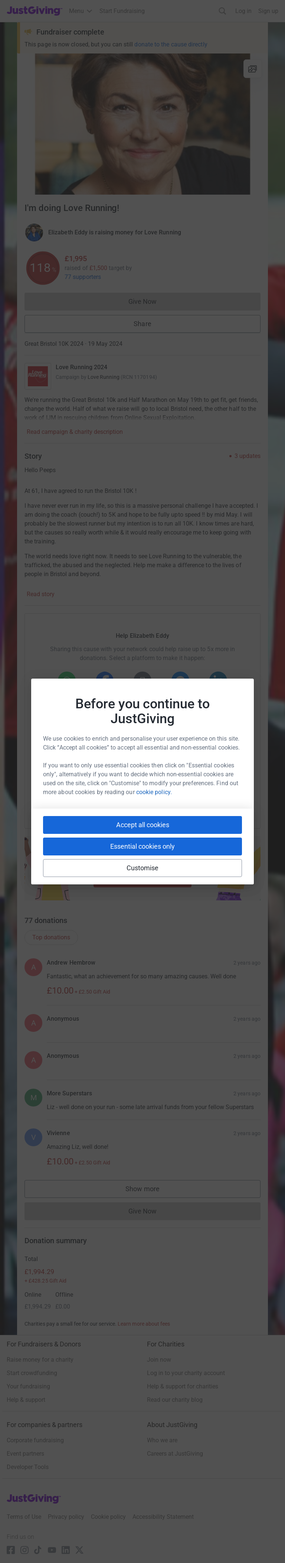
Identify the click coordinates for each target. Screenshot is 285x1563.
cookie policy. (154, 792)
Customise (143, 868)
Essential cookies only (142, 846)
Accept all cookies (142, 825)
